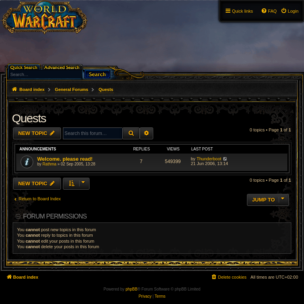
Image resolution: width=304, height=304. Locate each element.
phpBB (131, 289)
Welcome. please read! (65, 159)
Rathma (49, 164)
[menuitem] (289, 11)
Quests (29, 118)
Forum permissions (55, 216)
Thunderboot (209, 158)
